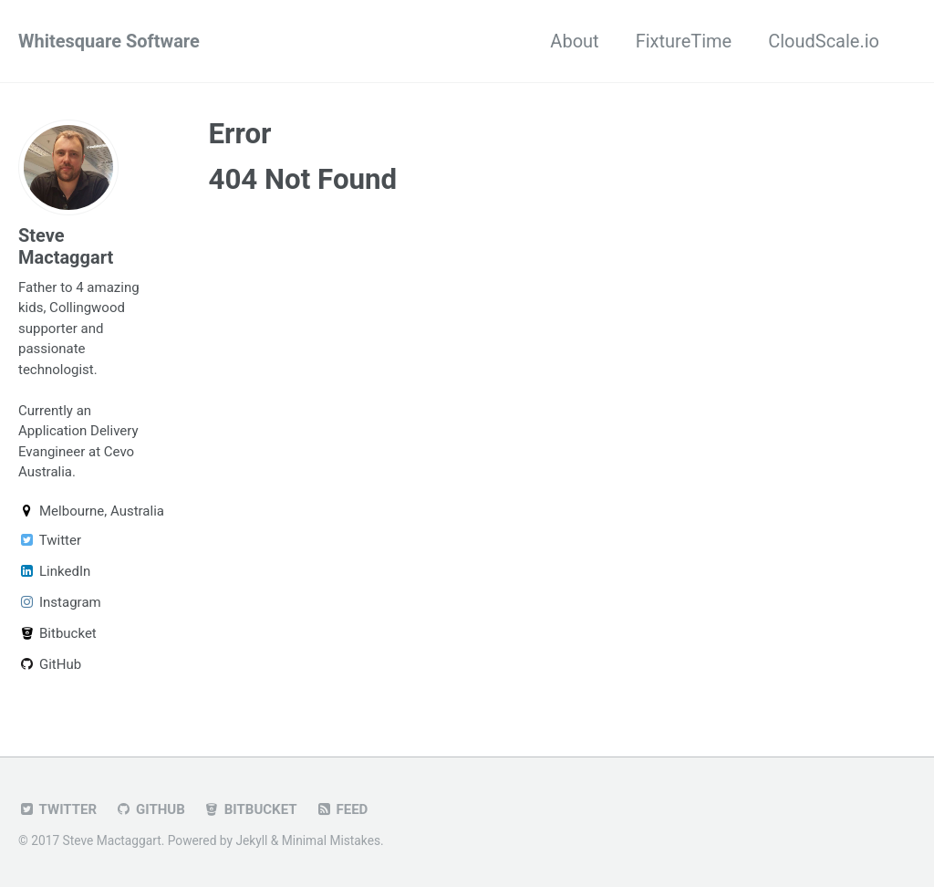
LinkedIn (54, 571)
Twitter (49, 540)
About (574, 41)
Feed (342, 809)
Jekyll (251, 840)
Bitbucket (57, 633)
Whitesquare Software (109, 41)
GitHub (49, 664)
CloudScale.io (823, 41)
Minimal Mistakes (331, 840)
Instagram (59, 602)
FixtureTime (684, 41)
